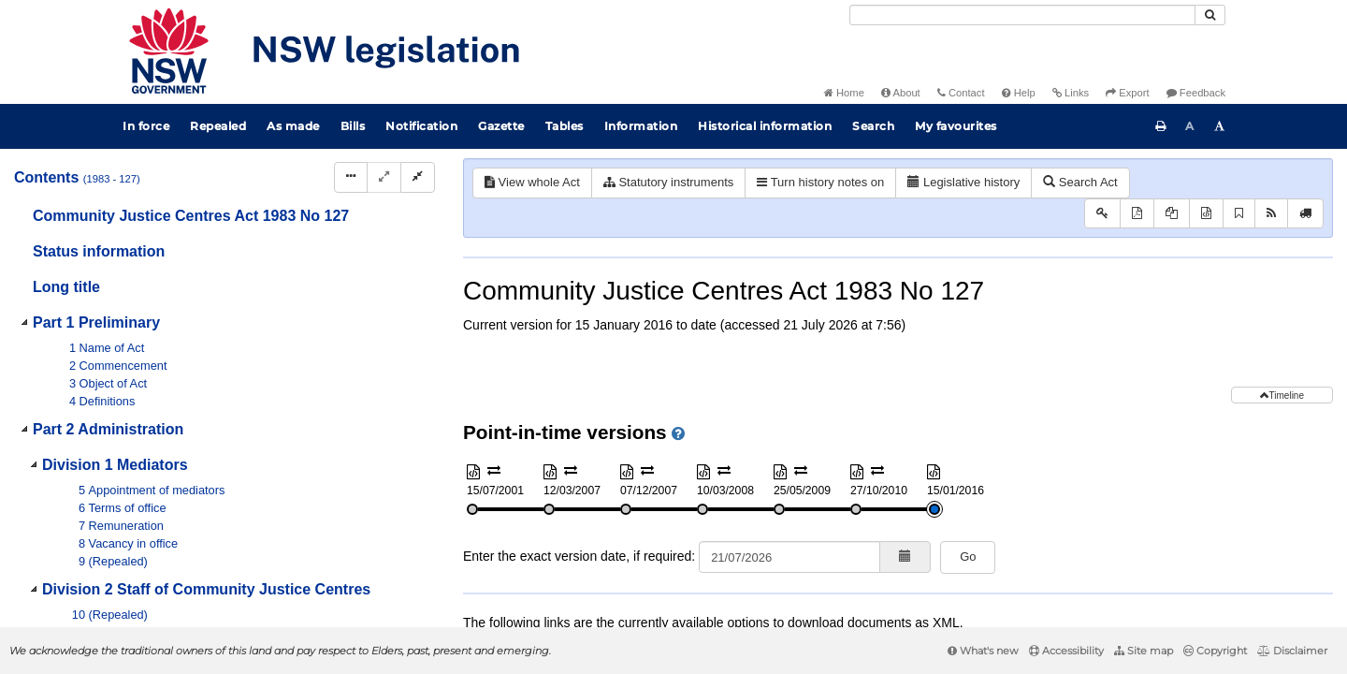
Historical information (765, 126)
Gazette (501, 126)
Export (1127, 92)
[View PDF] (1137, 213)
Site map (1143, 650)
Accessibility (1066, 650)
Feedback (1195, 92)
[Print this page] (1161, 126)
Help (1019, 92)
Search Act (1080, 182)
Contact (961, 92)
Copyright (1215, 650)
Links (1070, 92)
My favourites (956, 126)
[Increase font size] (1220, 126)
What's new (983, 650)
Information (641, 126)
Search (873, 126)
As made (293, 126)
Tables (564, 126)
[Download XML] (1206, 213)
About (900, 92)
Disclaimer (1292, 650)
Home (844, 92)
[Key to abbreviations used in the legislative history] (1102, 213)
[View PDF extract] (1171, 213)
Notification (421, 126)
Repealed (218, 126)
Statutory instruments (668, 182)
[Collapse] (417, 177)
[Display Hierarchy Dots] (351, 177)
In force (146, 126)
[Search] (1022, 15)
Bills (353, 126)
